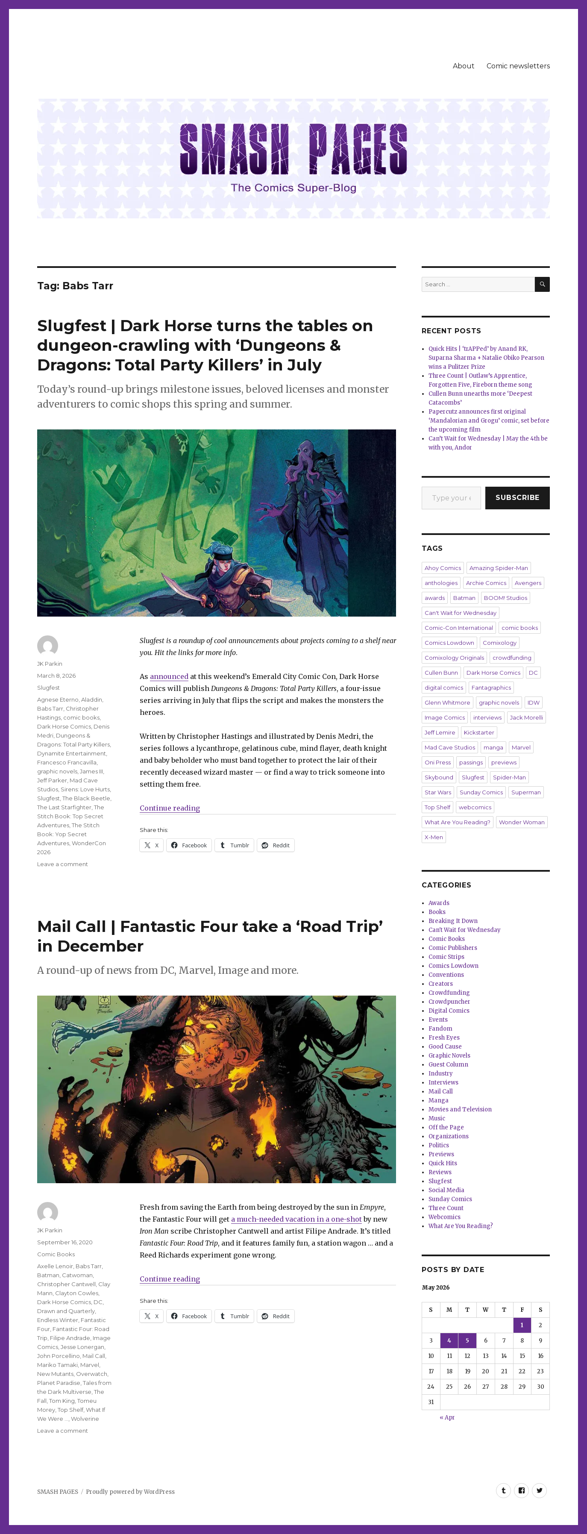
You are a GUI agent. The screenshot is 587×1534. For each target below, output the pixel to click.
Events (438, 1019)
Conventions (446, 975)
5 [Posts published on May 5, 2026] (467, 1340)
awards (435, 597)
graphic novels (57, 771)
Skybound (439, 777)
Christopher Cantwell (66, 1284)
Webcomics (445, 1217)
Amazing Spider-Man (499, 567)
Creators (441, 983)
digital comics (444, 687)
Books (437, 912)
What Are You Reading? (457, 822)
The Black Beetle (86, 798)
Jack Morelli (526, 717)
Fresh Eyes (444, 1037)
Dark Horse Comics (64, 726)
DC (98, 1302)
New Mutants (55, 1373)
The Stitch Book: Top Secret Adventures (70, 816)
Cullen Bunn (441, 672)
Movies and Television (460, 1109)
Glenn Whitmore (447, 702)
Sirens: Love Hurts (85, 789)
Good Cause (445, 1046)
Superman (526, 792)
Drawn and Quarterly (66, 1311)
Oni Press (438, 762)
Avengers (528, 582)
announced (169, 676)
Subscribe (518, 498)
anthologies (441, 582)
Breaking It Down (453, 921)
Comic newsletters (518, 66)
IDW (534, 702)
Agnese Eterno (58, 699)
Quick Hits (443, 1163)
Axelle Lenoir (55, 1266)
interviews (487, 717)
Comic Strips (446, 957)
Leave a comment (62, 864)
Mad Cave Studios (450, 747)
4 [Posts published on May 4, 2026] (449, 1340)
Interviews (443, 1082)
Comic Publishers (453, 948)
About (464, 66)
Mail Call (93, 1355)
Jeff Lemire (440, 732)
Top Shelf (70, 1409)
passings (471, 762)
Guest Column (448, 1064)
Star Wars (438, 792)
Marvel (89, 1364)
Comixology (500, 642)
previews (504, 762)
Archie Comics (486, 582)
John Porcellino (58, 1355)
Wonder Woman (522, 822)
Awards (439, 903)
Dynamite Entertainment (71, 753)
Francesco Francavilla (67, 762)
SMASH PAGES (57, 1492)
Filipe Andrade (70, 1337)
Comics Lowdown (449, 642)
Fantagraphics (491, 687)
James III (91, 771)
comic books (81, 717)
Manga (439, 1100)
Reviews (440, 1172)
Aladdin (91, 699)
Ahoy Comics (443, 567)
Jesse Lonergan (82, 1346)
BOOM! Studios (505, 597)
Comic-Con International (459, 627)
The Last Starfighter (64, 807)
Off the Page (446, 1127)
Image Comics (445, 717)
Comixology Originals (454, 657)
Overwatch (91, 1373)
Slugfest (48, 687)
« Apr (447, 1417)
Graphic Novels (449, 1055)
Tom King (62, 1400)
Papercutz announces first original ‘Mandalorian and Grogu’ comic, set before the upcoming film (489, 420)
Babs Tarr (50, 708)
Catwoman (77, 1275)
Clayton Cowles (76, 1293)
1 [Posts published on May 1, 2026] (522, 1325)
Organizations (449, 1136)
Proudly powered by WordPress (130, 1492)
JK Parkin (49, 663)
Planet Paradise (58, 1382)
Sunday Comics (481, 792)
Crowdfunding (449, 992)
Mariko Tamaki (57, 1364)
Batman (48, 1275)
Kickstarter (479, 732)
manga (493, 747)
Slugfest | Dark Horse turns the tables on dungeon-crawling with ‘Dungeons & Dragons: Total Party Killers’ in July (205, 345)
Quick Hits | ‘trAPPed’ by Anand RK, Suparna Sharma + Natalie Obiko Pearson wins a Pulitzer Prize (486, 357)
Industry (441, 1073)
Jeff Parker (52, 780)
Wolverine (85, 1418)
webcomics (475, 807)
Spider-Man (509, 777)
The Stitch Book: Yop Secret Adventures (68, 834)
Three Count (446, 1208)
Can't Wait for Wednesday (460, 612)
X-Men (434, 837)
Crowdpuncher (449, 1001)
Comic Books (56, 1254)
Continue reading (170, 808)
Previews (441, 1154)
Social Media (446, 1190)
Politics (439, 1145)
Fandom (440, 1028)
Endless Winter (57, 1320)
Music (437, 1118)
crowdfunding (512, 657)
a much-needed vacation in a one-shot (296, 1219)
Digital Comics (449, 1010)
